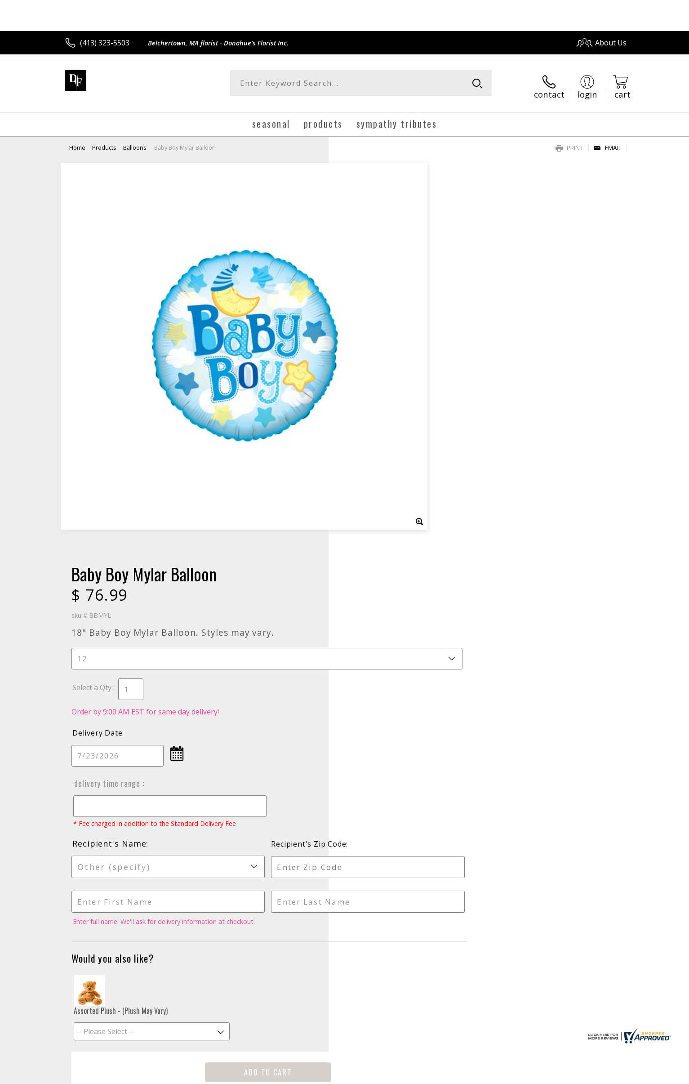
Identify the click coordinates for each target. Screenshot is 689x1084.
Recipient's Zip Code (522, 444)
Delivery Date (371, 325)
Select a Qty (365, 279)
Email (607, 142)
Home (77, 142)
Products (104, 142)
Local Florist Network (547, 1074)
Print (570, 142)
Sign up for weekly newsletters (456, 783)
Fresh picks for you (266, 788)
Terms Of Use (431, 1074)
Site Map (602, 1074)
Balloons (135, 142)
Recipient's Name (382, 443)
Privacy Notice (484, 1074)
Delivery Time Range (380, 375)
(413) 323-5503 (104, 43)
